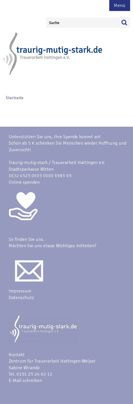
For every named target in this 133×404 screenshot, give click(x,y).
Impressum (20, 291)
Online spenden (24, 182)
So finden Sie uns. (26, 239)
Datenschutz (21, 298)
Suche (54, 22)
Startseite (14, 97)
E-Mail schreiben (25, 380)
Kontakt (17, 355)
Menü (119, 5)
